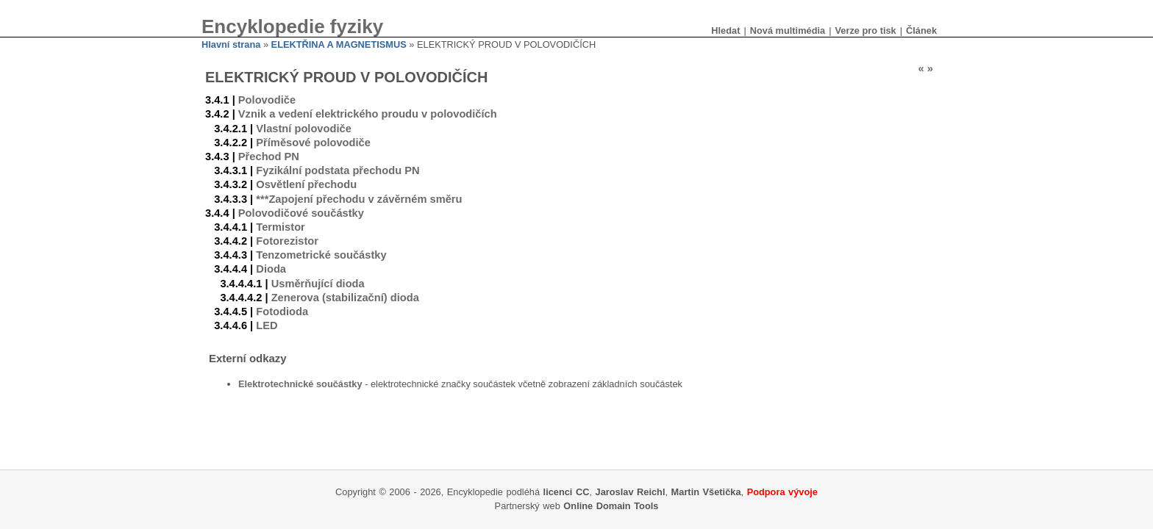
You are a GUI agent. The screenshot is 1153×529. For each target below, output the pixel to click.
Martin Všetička (706, 491)
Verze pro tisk (865, 30)
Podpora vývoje (782, 491)
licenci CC (566, 491)
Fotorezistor (287, 241)
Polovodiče (267, 100)
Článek (921, 30)
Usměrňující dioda (318, 283)
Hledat (725, 30)
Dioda (271, 269)
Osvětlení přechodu (306, 184)
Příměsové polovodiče (313, 142)
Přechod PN (268, 156)
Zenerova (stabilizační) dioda (345, 297)
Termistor (280, 227)
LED (266, 325)
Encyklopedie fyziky (292, 26)
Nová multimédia (787, 30)
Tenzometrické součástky (321, 255)
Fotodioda (282, 311)
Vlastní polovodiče (303, 128)
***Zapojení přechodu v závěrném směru (359, 199)
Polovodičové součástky (301, 213)
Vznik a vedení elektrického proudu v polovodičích (367, 114)
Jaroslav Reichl (630, 491)
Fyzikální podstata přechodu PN (337, 170)
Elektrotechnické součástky (300, 383)
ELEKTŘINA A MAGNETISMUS (339, 44)
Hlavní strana (230, 44)
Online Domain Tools (610, 505)
